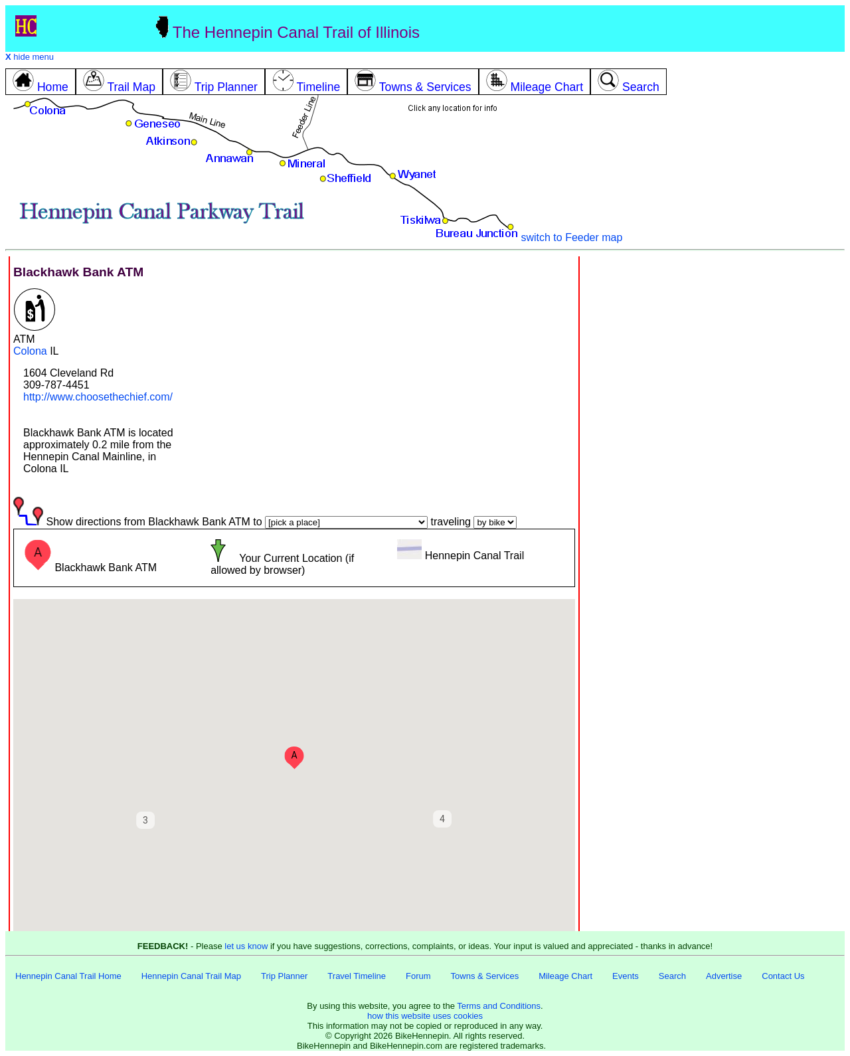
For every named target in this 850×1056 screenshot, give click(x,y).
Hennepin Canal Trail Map (191, 976)
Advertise (724, 976)
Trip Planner (284, 976)
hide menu (29, 57)
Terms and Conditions (499, 1006)
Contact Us (783, 976)
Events (625, 976)
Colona (30, 351)
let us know (246, 946)
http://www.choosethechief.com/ (98, 396)
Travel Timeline (356, 976)
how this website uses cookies (425, 1016)
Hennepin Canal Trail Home (68, 976)
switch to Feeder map (571, 237)
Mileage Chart (565, 976)
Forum (418, 976)
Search (672, 976)
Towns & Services (485, 976)
